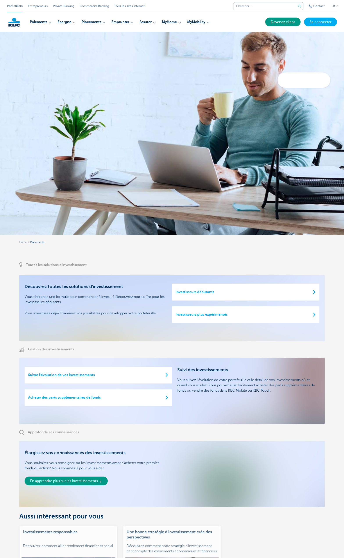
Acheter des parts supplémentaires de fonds (64, 398)
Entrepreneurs (38, 6)
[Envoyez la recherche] (299, 6)
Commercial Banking (94, 6)
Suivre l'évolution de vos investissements (61, 375)
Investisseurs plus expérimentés (202, 315)
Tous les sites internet (129, 6)
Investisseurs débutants (195, 292)
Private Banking (63, 6)
